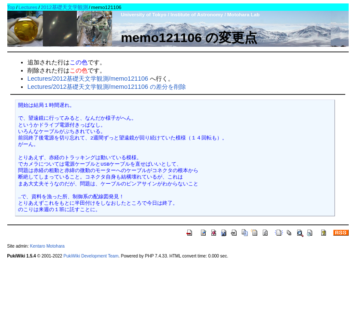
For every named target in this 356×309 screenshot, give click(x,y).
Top (11, 7)
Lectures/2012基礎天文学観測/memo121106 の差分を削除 (106, 86)
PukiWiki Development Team (91, 256)
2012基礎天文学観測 (64, 7)
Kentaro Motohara (47, 246)
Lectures (27, 7)
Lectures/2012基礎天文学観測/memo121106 (87, 78)
